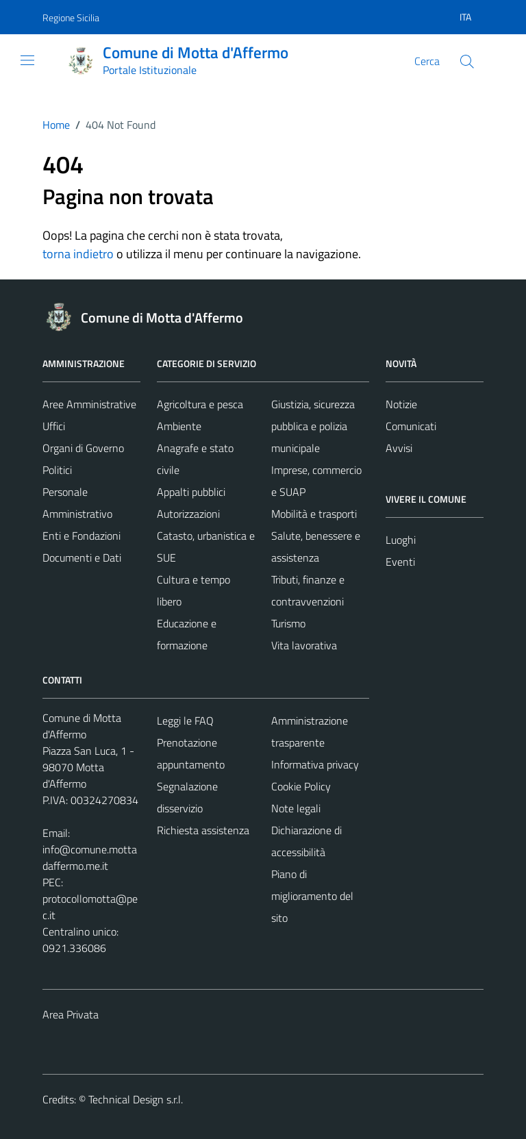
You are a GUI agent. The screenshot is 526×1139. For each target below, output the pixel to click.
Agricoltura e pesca (200, 404)
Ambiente (179, 426)
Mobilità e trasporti (314, 513)
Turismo (288, 623)
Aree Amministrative (89, 404)
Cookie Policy (301, 786)
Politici (57, 470)
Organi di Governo (83, 448)
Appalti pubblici (191, 492)
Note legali (296, 808)
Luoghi (401, 539)
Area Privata (70, 1014)
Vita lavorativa (304, 645)
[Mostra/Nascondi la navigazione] (27, 60)
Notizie (401, 404)
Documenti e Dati (81, 557)
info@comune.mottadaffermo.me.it (89, 857)
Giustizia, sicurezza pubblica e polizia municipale (313, 426)
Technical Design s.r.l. (135, 1099)
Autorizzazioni (188, 513)
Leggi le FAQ (185, 720)
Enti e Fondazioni (81, 535)
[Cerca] (467, 61)
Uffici (53, 426)
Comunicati (411, 426)
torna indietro (78, 254)
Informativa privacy (315, 764)
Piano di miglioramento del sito (312, 896)
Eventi (400, 561)
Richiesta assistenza (203, 830)
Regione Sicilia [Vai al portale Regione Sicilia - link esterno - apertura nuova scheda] (70, 17)
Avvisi (399, 448)
